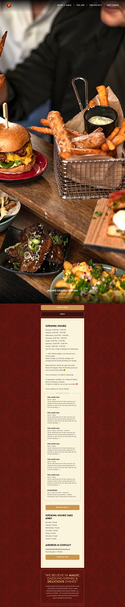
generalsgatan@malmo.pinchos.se (58, 549)
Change (62, 297)
